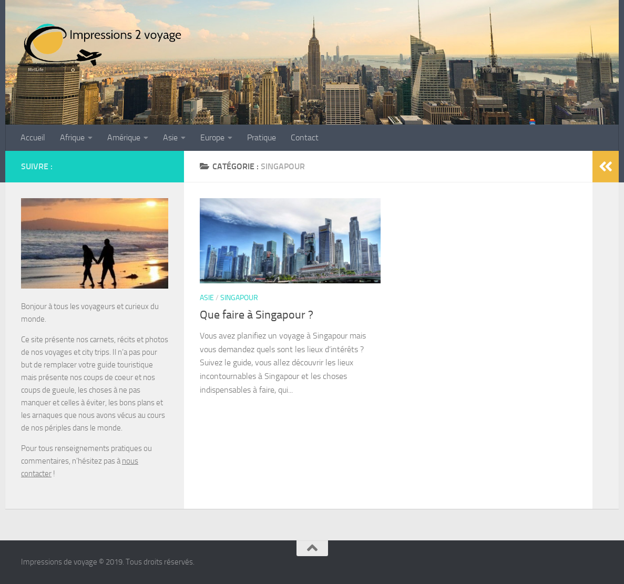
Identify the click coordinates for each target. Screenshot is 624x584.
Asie (170, 137)
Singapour (239, 297)
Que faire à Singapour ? (256, 315)
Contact (305, 137)
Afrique (72, 137)
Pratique (261, 137)
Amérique (123, 137)
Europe (212, 137)
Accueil (33, 137)
